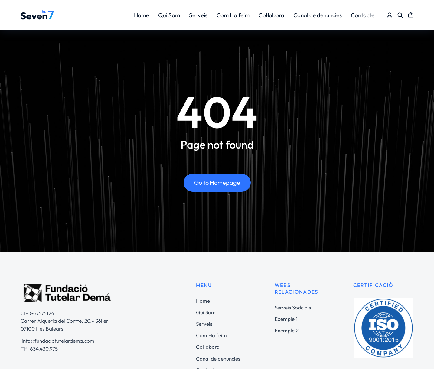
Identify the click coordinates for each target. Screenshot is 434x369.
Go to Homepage (217, 183)
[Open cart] (411, 15)
